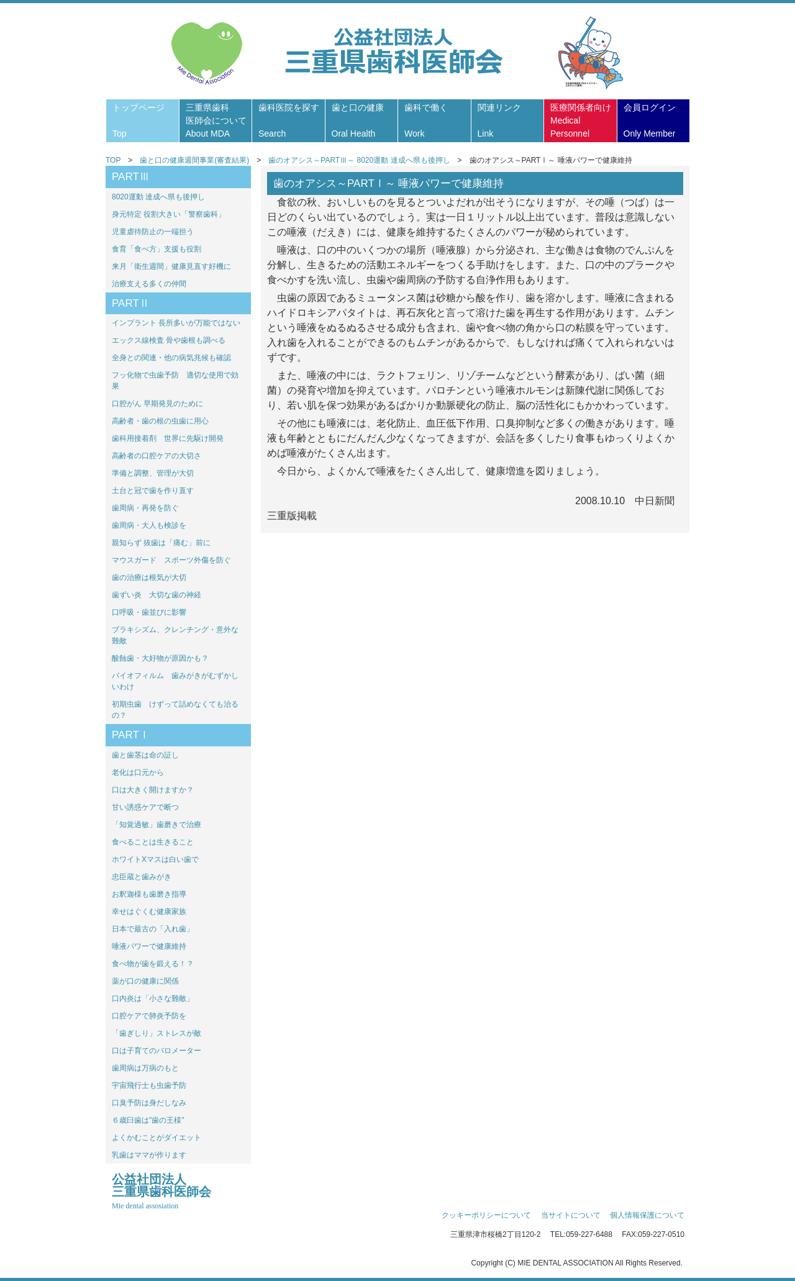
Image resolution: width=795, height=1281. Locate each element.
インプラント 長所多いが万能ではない (176, 323)
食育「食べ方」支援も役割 (156, 249)
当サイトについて (571, 1215)
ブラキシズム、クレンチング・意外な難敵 (175, 635)
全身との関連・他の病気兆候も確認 (171, 357)
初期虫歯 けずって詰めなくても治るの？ (175, 710)
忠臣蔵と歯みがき (141, 876)
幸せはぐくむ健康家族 (149, 911)
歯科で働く (426, 120)
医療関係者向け (580, 120)
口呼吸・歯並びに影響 (149, 612)
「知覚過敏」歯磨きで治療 (156, 824)
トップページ (138, 120)
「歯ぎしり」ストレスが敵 (156, 1033)
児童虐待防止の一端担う (153, 231)
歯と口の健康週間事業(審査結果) (194, 160)
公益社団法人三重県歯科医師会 (161, 1191)
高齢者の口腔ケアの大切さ (156, 455)
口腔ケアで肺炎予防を (149, 1016)
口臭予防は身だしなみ (149, 1102)
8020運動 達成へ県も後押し (158, 196)
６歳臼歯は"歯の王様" (148, 1120)
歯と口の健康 (358, 120)
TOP (113, 160)
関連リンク (499, 120)
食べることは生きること (153, 842)
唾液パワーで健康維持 (149, 946)
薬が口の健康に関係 (145, 981)
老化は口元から (138, 772)
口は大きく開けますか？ (153, 789)
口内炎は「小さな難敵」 (153, 998)
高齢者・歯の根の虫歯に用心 (160, 421)
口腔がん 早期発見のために (157, 403)
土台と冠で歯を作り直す (153, 490)
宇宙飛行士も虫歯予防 (149, 1085)
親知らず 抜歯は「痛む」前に (161, 542)
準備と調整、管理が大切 (153, 473)
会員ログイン (650, 120)
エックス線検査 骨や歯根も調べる (168, 340)
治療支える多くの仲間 (149, 283)
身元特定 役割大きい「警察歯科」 (168, 214)
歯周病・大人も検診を (149, 525)
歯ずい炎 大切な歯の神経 (156, 595)
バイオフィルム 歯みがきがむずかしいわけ (175, 681)
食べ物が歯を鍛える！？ (153, 963)
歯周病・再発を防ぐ (145, 508)
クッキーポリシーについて (486, 1215)
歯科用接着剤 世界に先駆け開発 (168, 438)
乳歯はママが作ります (149, 1155)
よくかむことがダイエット (156, 1137)
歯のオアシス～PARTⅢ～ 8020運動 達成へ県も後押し (359, 160)
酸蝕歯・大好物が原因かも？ (160, 658)
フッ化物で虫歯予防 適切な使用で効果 (175, 381)
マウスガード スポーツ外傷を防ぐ (171, 560)
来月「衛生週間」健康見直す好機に (171, 266)
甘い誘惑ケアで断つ (145, 807)
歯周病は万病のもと (145, 1068)
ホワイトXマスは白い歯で (155, 859)
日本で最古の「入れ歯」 (153, 929)
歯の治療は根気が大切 (149, 577)
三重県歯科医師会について (216, 120)
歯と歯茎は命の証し (145, 755)
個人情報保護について (647, 1215)
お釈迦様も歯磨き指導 (149, 894)
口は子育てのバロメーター (156, 1050)
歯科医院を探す (288, 120)
